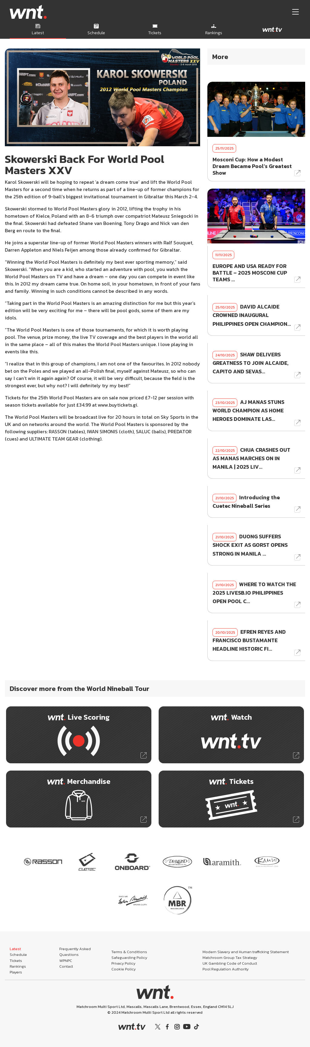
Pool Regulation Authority (226, 969)
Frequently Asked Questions (75, 951)
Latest (15, 949)
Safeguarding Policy (129, 957)
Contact (66, 966)
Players (16, 972)
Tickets (16, 960)
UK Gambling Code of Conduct (230, 963)
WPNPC (65, 960)
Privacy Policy (123, 963)
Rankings (18, 966)
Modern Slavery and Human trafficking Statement (246, 952)
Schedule (18, 954)
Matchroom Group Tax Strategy (230, 957)
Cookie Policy (123, 969)
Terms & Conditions (129, 952)
